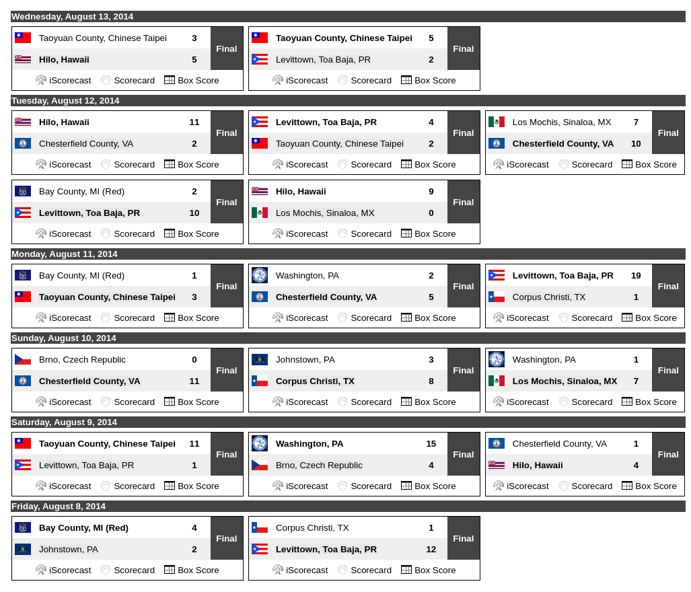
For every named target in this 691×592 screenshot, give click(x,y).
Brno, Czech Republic (82, 360)
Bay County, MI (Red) (81, 191)
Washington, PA (307, 275)
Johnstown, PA (305, 360)
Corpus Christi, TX (549, 297)
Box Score (198, 80)
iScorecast (70, 80)
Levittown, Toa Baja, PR (323, 59)
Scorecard (134, 80)
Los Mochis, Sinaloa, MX (562, 122)
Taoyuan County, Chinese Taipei (103, 38)
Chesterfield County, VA (86, 144)
